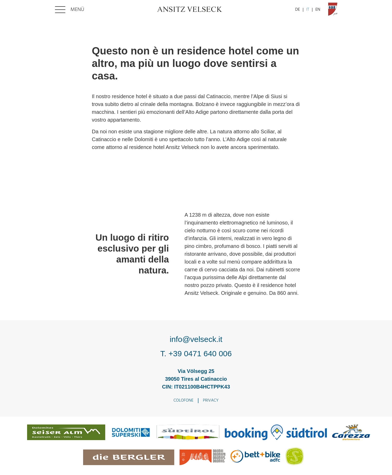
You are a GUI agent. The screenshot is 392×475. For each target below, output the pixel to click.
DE (297, 10)
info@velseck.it (196, 339)
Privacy (211, 400)
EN (317, 10)
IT (307, 10)
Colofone (183, 400)
